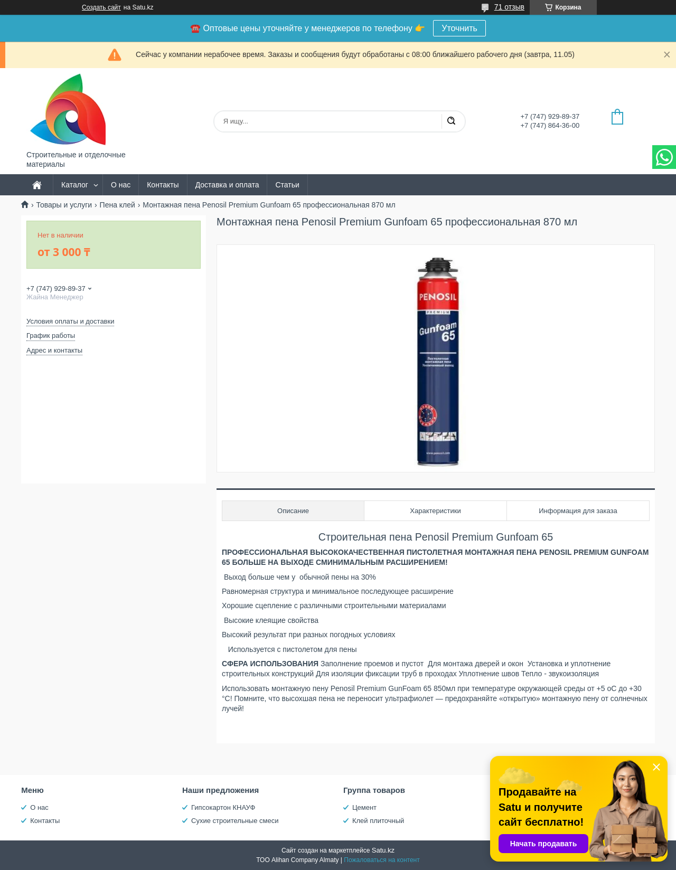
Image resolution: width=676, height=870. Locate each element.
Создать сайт (101, 7)
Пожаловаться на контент (381, 860)
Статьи (287, 185)
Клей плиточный (378, 821)
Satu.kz (383, 850)
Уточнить (459, 28)
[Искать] (451, 121)
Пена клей (117, 205)
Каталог (74, 185)
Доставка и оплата (227, 185)
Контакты (163, 185)
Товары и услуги (64, 205)
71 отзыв (509, 7)
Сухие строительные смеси (234, 821)
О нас (120, 185)
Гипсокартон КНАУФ (223, 807)
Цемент (364, 807)
